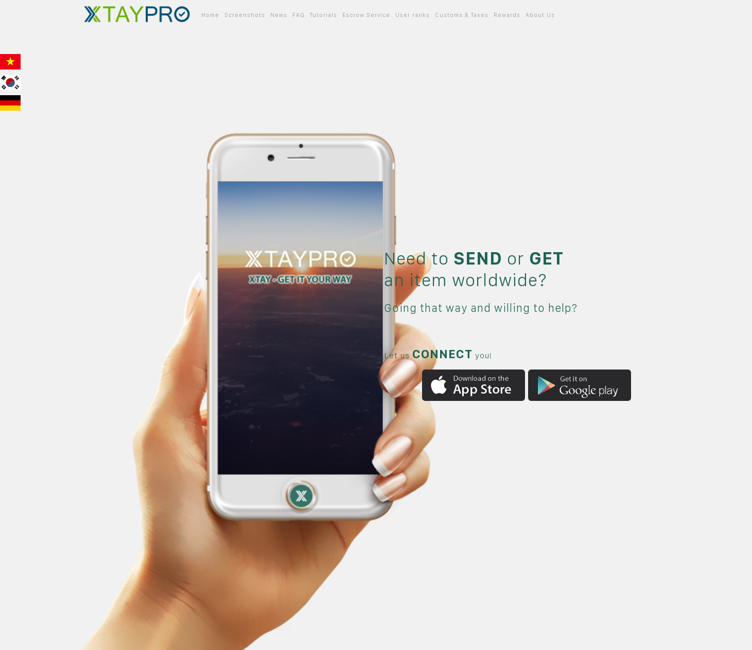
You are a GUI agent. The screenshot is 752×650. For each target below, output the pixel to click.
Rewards (507, 15)
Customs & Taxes (461, 15)
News (278, 15)
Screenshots (244, 15)
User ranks (412, 15)
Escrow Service (366, 15)
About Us (540, 15)
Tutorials (323, 15)
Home (210, 15)
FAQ (298, 15)
